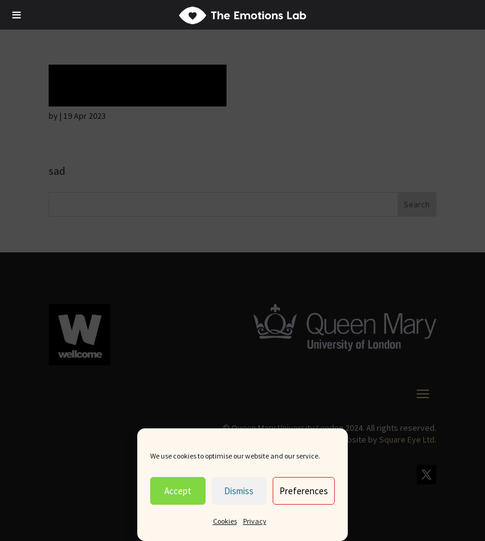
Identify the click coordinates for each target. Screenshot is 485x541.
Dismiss (239, 491)
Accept (177, 491)
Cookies (225, 521)
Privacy (255, 521)
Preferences (303, 491)
